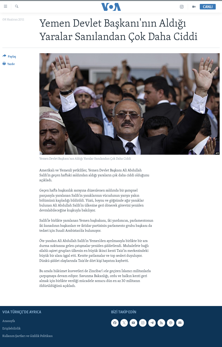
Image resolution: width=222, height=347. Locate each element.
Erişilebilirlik (11, 328)
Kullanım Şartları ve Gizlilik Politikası (27, 336)
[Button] (9, 57)
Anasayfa (8, 321)
